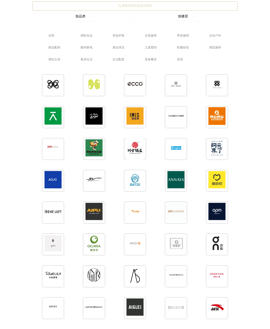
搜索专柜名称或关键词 (135, 5)
